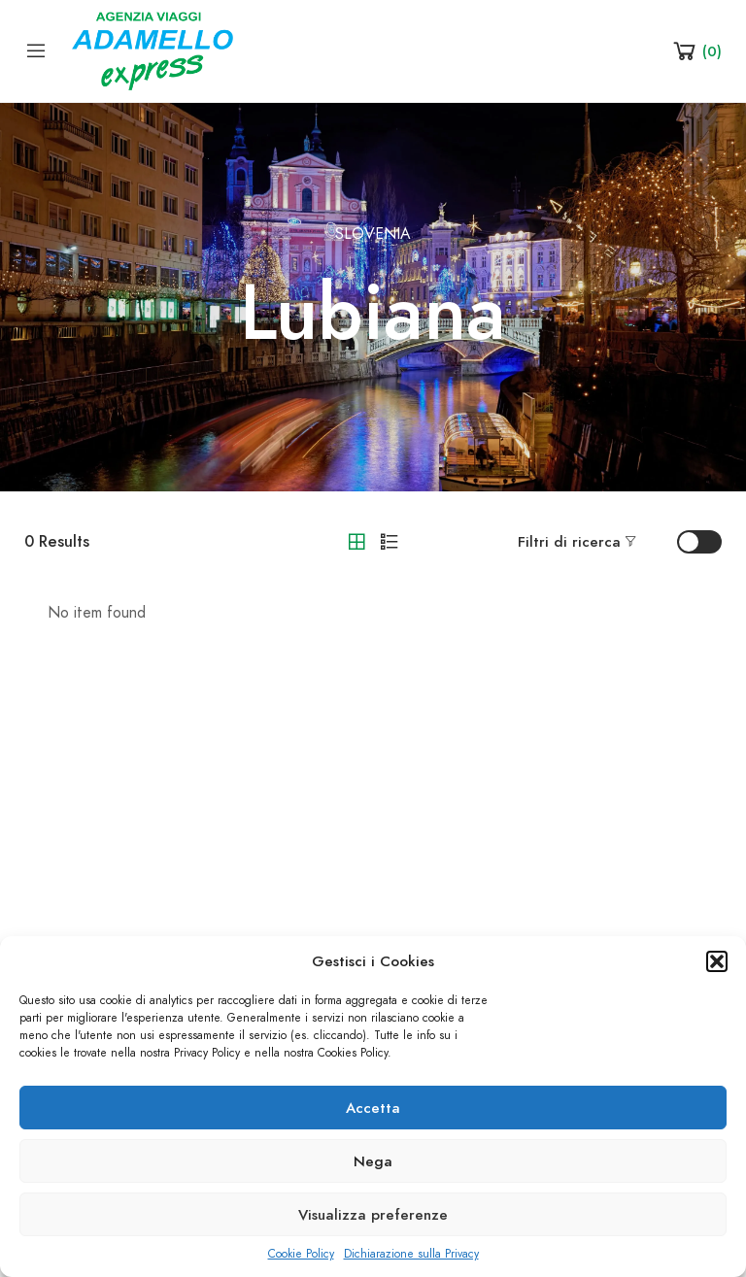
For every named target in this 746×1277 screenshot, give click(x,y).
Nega (373, 1161)
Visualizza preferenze (373, 1215)
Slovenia (373, 234)
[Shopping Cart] (696, 50)
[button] (717, 961)
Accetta (373, 1108)
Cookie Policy (301, 1253)
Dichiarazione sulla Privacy (411, 1253)
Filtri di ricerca (569, 542)
